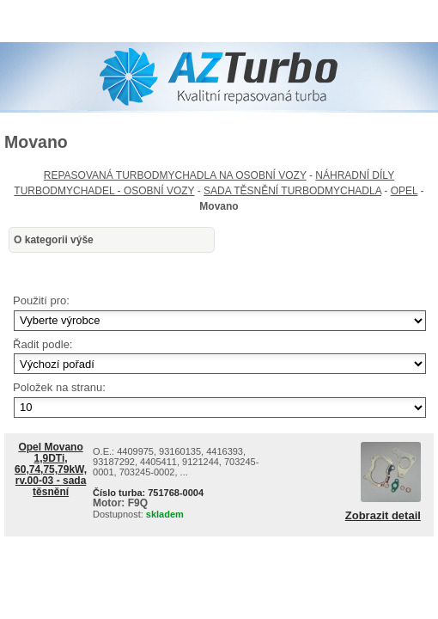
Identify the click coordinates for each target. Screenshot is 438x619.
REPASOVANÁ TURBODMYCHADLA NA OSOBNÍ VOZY (175, 175)
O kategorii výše (54, 240)
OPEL (404, 191)
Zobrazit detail (383, 516)
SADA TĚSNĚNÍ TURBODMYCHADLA (292, 191)
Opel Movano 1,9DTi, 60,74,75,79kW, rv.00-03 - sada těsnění (51, 470)
